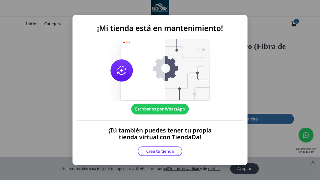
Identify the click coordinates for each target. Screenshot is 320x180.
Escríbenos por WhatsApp (160, 109)
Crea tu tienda (160, 151)
